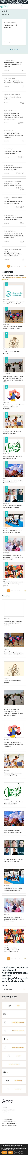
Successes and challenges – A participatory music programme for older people (14, 235)
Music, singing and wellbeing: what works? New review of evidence (13, 64)
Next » (25, 266)
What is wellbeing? (7, 1119)
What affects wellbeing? (8, 1121)
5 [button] (17, 49)
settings (12, 1149)
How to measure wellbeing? (9, 1123)
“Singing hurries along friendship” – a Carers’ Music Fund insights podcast (12, 253)
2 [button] (12, 49)
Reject (10, 1152)
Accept (4, 1152)
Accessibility (5, 1112)
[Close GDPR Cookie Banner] (22, 1152)
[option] (14, 32)
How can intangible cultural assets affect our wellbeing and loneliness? (13, 135)
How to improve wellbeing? (9, 1125)
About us (4, 1107)
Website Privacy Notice (8, 1110)
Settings (17, 1152)
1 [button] (10, 49)
